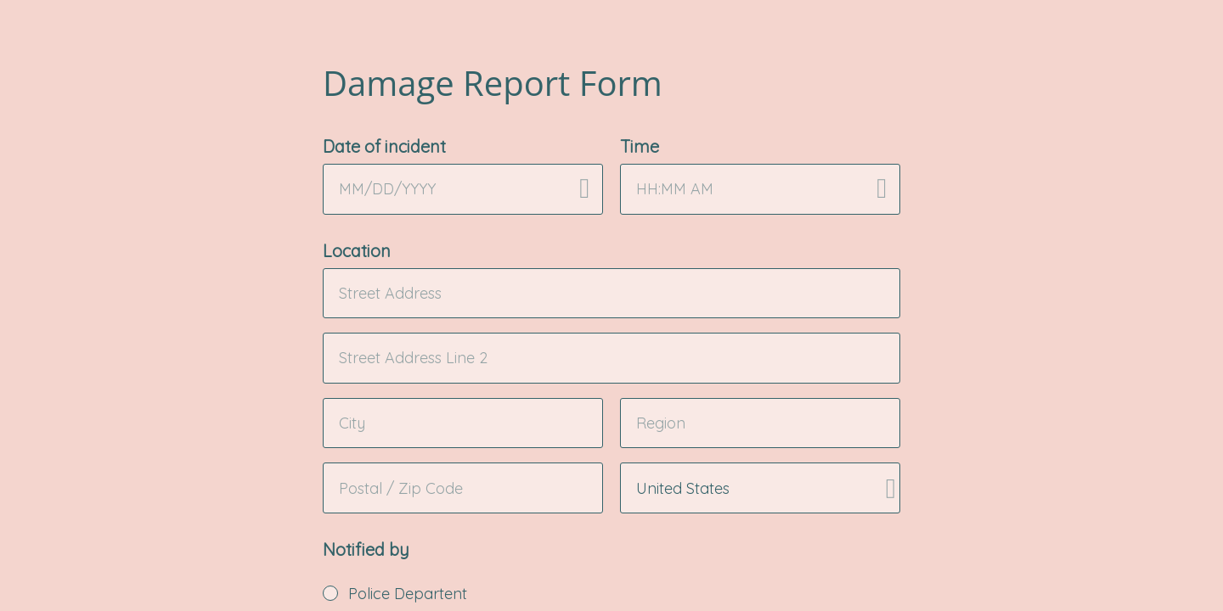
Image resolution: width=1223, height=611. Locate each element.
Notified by (366, 549)
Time (639, 146)
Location (357, 250)
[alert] (463, 189)
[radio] (330, 593)
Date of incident (384, 146)
